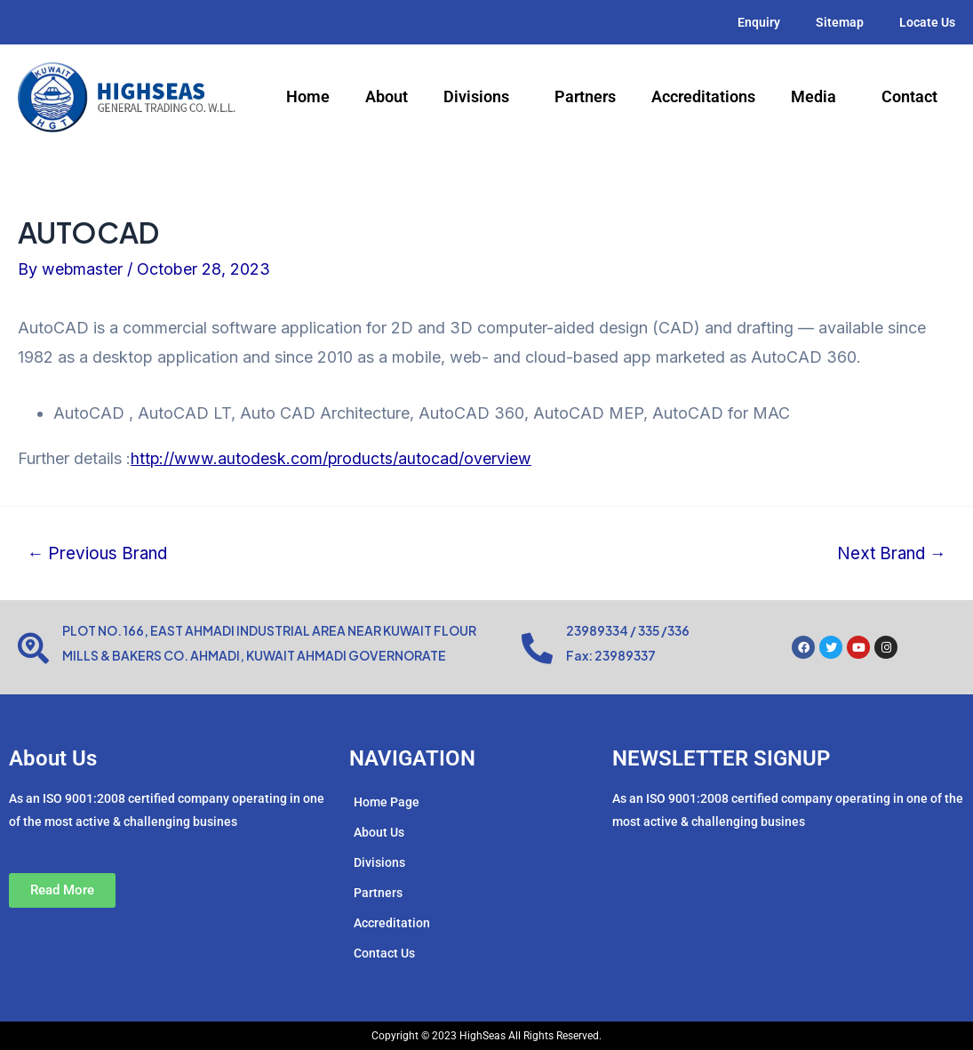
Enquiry (759, 22)
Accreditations (703, 96)
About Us (379, 832)
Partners (585, 96)
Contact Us (384, 953)
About (386, 96)
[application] (516, 98)
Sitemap (840, 22)
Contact (909, 96)
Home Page (386, 802)
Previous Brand (99, 553)
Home (308, 96)
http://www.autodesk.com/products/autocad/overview (332, 458)
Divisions (481, 97)
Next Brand (889, 553)
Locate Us (927, 22)
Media (818, 97)
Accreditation (392, 923)
